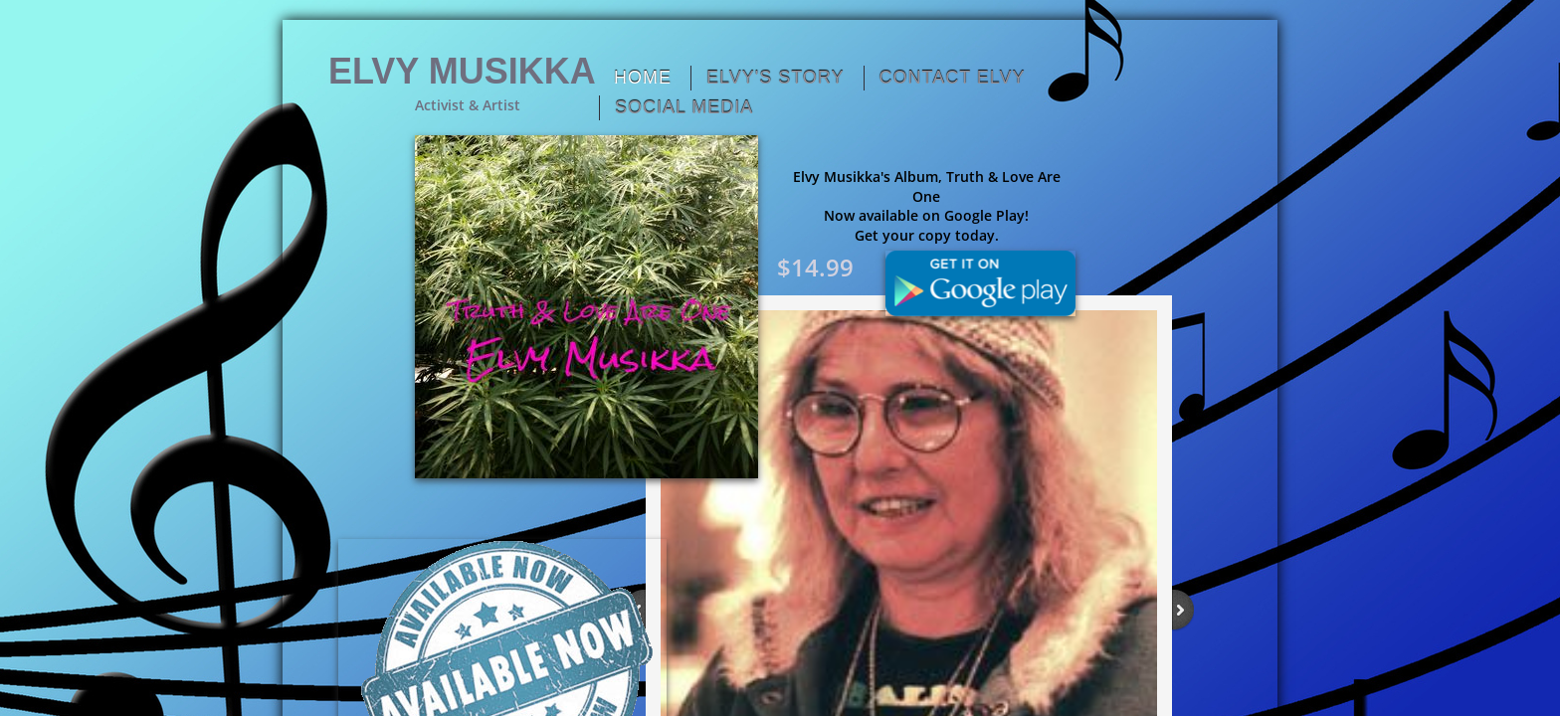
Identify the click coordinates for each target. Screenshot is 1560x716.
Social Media (684, 107)
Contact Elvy (952, 78)
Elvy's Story (775, 78)
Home (643, 78)
